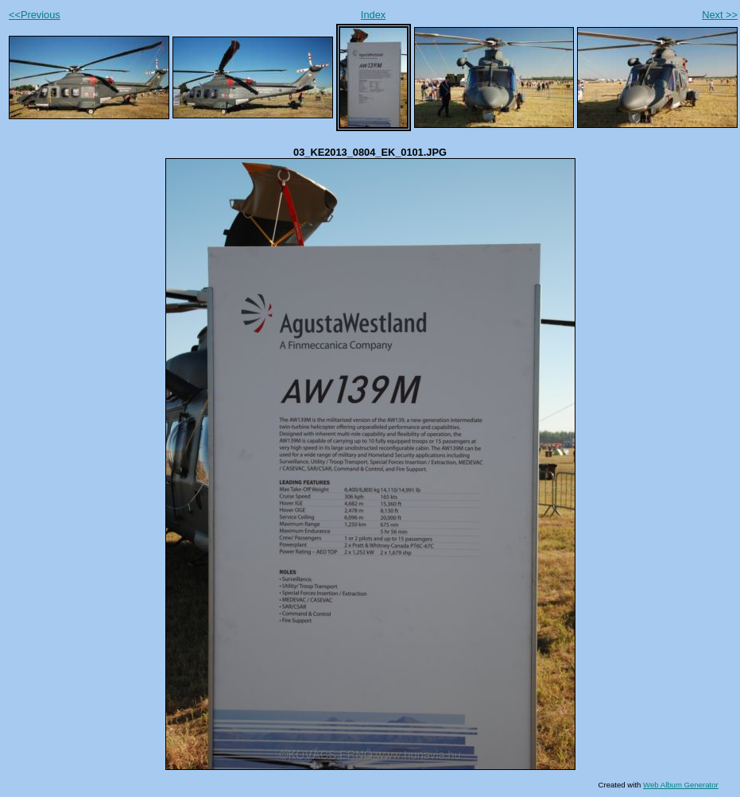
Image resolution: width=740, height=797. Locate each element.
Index (373, 15)
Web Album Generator (681, 784)
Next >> (720, 15)
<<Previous (34, 15)
